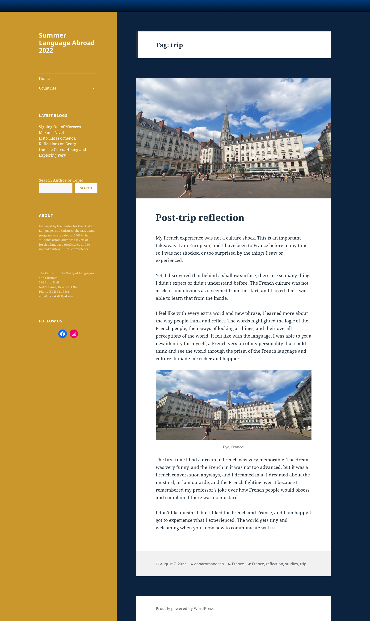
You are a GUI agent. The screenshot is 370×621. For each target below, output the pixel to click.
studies (291, 563)
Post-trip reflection (200, 217)
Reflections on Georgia (59, 143)
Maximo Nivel (51, 132)
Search (86, 188)
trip (303, 563)
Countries (47, 88)
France (238, 563)
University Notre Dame (43, 6)
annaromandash (209, 563)
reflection (274, 563)
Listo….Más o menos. (57, 138)
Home (44, 78)
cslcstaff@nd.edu (61, 296)
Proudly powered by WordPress (185, 608)
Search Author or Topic (61, 180)
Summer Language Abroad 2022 (67, 43)
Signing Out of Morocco (60, 126)
